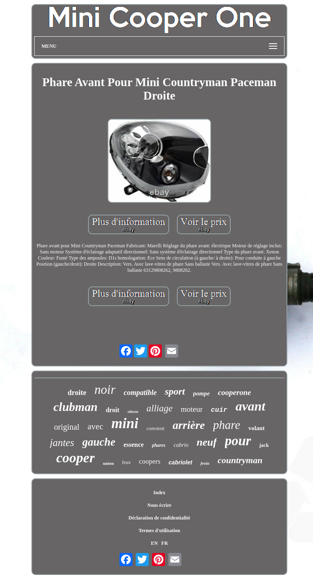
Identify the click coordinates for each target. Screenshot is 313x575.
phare (226, 424)
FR (164, 543)
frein (205, 463)
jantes (62, 442)
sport (175, 391)
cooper (75, 457)
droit (112, 409)
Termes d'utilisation (159, 530)
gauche (98, 442)
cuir (219, 410)
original (66, 426)
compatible (139, 393)
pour (238, 440)
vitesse (133, 411)
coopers (150, 461)
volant (256, 428)
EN (154, 543)
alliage (160, 408)
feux (126, 462)
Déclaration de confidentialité (159, 518)
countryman (240, 460)
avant (250, 406)
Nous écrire (160, 505)
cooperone (234, 392)
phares (158, 445)
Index (159, 492)
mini (124, 423)
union (108, 463)
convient (155, 428)
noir (105, 389)
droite (77, 393)
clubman (75, 406)
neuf (207, 442)
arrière (188, 425)
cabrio (181, 445)
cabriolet (180, 462)
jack (264, 445)
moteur (192, 409)
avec (95, 426)
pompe (201, 393)
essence (133, 444)
